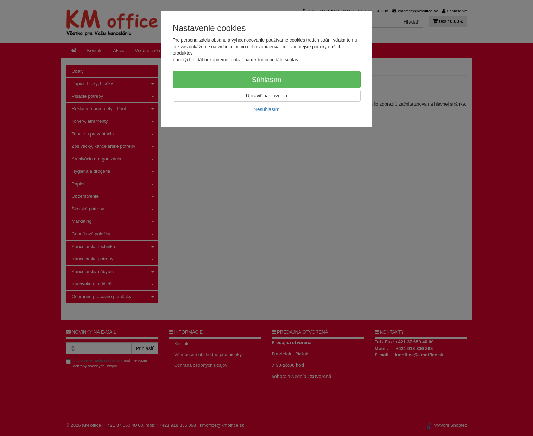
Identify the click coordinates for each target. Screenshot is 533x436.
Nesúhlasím (267, 109)
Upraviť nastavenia (266, 96)
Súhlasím (266, 79)
